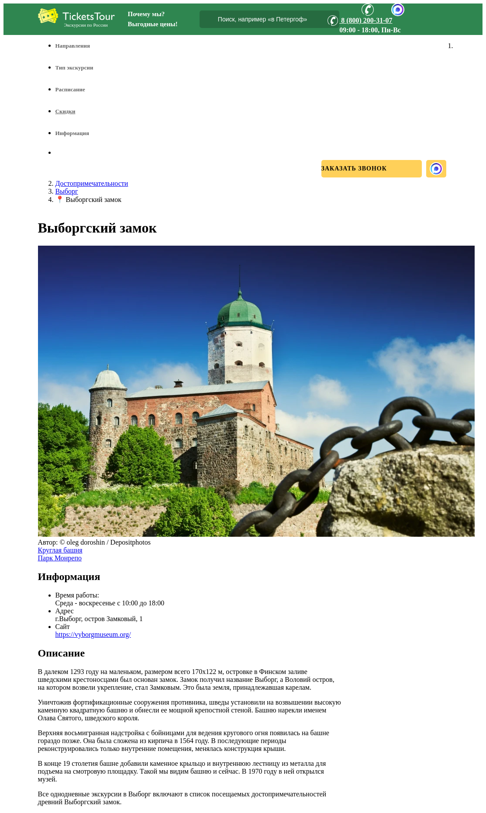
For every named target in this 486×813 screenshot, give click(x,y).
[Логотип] (76, 15)
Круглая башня (60, 550)
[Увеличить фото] (256, 534)
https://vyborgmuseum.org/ (93, 634)
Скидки (65, 111)
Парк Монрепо (60, 558)
